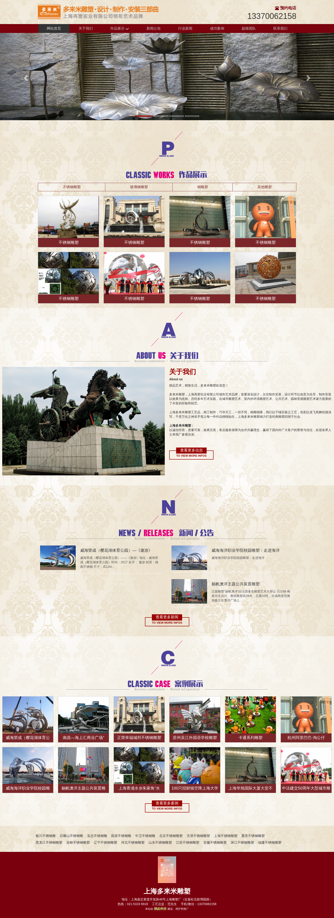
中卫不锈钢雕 (145, 836)
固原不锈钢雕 (121, 836)
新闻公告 (154, 28)
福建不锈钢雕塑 (269, 842)
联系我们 (280, 28)
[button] (25, 76)
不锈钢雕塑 (72, 187)
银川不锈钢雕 (46, 836)
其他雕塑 (264, 187)
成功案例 (217, 28)
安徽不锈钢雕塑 (215, 842)
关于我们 (86, 28)
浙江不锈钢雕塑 (242, 842)
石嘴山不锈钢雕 (71, 836)
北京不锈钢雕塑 (171, 836)
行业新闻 (185, 28)
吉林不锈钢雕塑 (78, 842)
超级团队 (249, 28)
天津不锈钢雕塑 (198, 836)
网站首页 (54, 28)
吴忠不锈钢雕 (97, 836)
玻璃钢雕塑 (139, 187)
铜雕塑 (202, 187)
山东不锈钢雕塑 (160, 842)
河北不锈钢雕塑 (133, 842)
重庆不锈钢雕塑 (253, 836)
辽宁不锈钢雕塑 (105, 842)
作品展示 (119, 28)
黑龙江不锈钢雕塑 (49, 842)
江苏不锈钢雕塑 (187, 842)
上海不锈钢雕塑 (225, 836)
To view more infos (191, 455)
